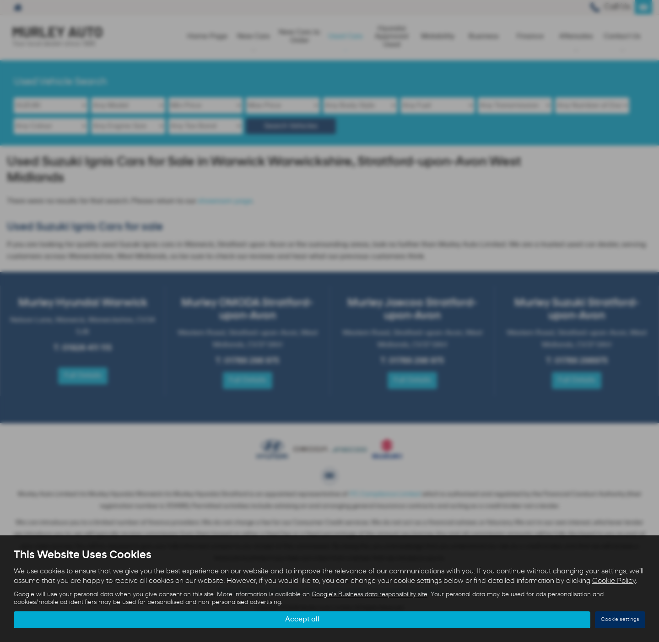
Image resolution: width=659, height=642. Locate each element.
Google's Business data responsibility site (369, 595)
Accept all (302, 619)
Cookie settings (620, 619)
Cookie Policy (614, 581)
